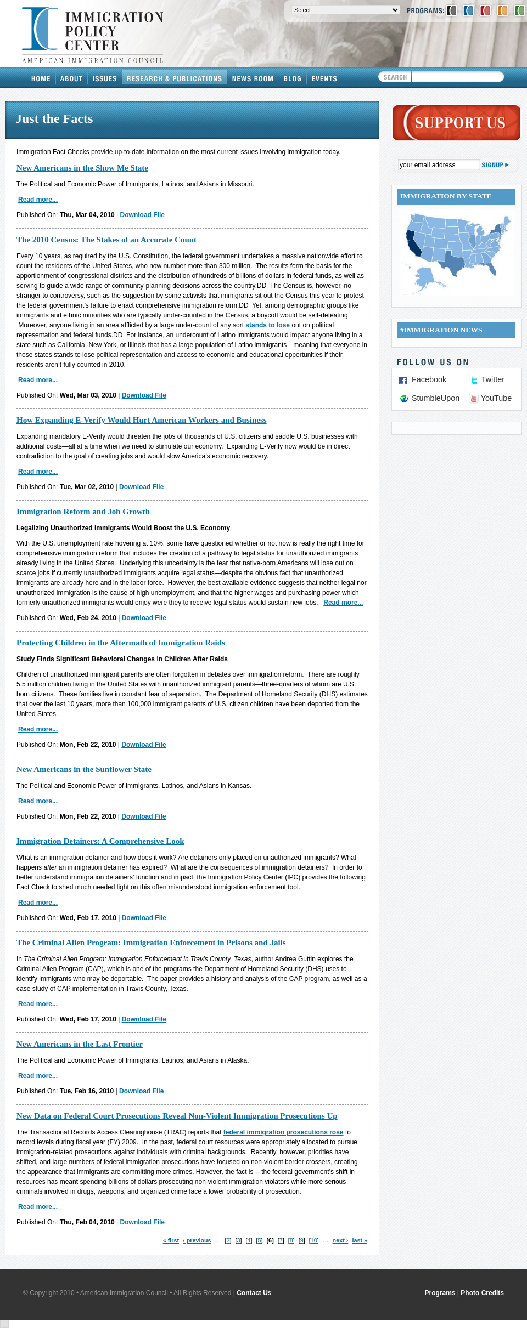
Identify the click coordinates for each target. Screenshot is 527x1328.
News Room (253, 77)
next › (341, 1240)
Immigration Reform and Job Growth (83, 511)
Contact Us (254, 1293)
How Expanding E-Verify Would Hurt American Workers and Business (141, 420)
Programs (440, 1293)
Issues (105, 77)
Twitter (492, 379)
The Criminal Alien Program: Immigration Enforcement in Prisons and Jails (151, 942)
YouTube (496, 398)
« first (171, 1240)
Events (324, 77)
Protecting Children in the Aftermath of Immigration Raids (120, 642)
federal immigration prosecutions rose (283, 1132)
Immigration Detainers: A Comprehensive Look (100, 841)
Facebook (429, 379)
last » (359, 1240)
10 (314, 1240)
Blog (293, 77)
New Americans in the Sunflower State (84, 769)
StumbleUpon (435, 398)
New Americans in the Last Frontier (79, 1044)
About (72, 77)
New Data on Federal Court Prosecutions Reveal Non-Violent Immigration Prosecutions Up (177, 1115)
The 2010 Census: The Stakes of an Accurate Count (106, 239)
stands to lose (267, 325)
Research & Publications (174, 77)
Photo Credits (482, 1293)
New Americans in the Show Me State (82, 167)
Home (41, 77)
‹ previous (197, 1240)
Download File (142, 215)
